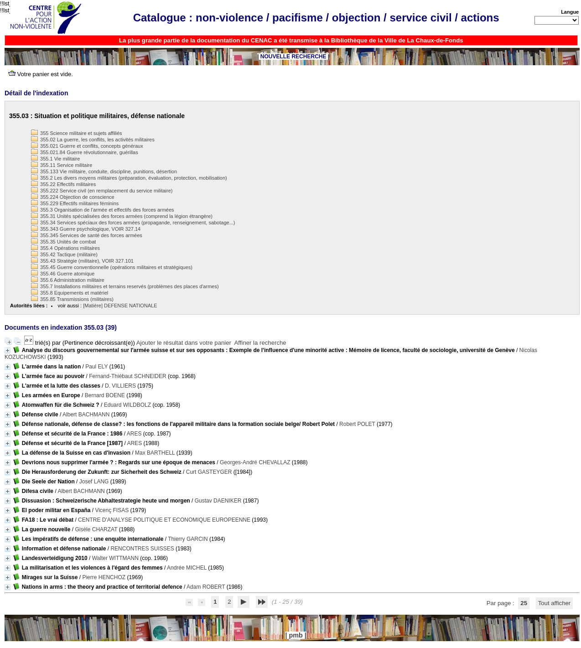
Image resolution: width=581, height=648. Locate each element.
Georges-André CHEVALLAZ (255, 462)
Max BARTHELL (155, 453)
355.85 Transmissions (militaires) (72, 299)
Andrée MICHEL (187, 568)
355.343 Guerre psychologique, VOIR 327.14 (85, 229)
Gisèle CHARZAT (96, 529)
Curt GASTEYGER (209, 472)
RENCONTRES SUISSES (142, 548)
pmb (295, 635)
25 (523, 603)
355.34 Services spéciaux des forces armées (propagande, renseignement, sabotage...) (133, 222)
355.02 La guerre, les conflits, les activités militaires (93, 139)
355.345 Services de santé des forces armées (86, 235)
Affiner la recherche (260, 342)
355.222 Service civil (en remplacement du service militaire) (101, 190)
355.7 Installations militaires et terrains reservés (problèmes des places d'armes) (125, 286)
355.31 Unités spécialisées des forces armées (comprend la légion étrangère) (122, 216)
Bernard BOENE (105, 395)
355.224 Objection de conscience (72, 197)
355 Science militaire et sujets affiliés (76, 133)
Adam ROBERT (206, 587)
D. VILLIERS (120, 386)
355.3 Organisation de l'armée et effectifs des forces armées (102, 210)
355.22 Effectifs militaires (63, 184)
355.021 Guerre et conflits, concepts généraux (87, 146)
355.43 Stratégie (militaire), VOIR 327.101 (82, 261)
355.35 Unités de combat (63, 241)
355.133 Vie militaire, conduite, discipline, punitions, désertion (104, 171)
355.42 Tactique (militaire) (64, 254)
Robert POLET (357, 424)
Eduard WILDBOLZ (127, 405)
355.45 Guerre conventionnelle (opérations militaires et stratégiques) (111, 267)
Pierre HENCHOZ (103, 577)
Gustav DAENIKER (218, 501)
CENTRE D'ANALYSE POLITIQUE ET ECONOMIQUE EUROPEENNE (164, 520)
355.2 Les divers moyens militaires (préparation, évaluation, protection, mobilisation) (129, 178)
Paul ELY (96, 366)
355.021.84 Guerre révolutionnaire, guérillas (84, 152)
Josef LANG (94, 481)
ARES (134, 433)
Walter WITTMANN (115, 558)
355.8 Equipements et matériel (69, 292)
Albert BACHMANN (85, 414)
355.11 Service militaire (61, 165)
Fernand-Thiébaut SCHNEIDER (127, 376)
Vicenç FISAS (112, 510)
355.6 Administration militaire (67, 280)
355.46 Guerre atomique (62, 273)
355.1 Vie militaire (55, 158)
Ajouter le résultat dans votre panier (183, 342)
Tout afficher (554, 603)
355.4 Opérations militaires (65, 248)
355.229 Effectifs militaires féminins (75, 203)
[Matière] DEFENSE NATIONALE (120, 305)
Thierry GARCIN (188, 539)
